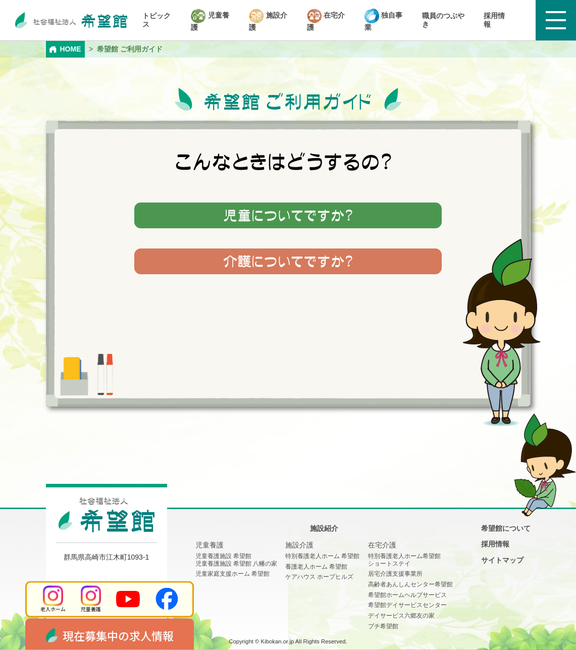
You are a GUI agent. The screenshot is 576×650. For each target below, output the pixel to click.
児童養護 (210, 20)
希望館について (506, 528)
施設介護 (268, 20)
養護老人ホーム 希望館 (316, 566)
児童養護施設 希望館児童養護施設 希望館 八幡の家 (236, 560)
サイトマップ (502, 560)
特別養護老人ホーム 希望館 (322, 556)
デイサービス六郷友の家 (401, 615)
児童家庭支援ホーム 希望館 (232, 573)
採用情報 (494, 20)
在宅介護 (326, 20)
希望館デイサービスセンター (407, 605)
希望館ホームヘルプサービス (407, 594)
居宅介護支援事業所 (395, 573)
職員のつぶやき (443, 20)
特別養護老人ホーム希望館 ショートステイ (404, 560)
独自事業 (383, 20)
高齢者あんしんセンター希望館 (410, 584)
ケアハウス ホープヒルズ (319, 576)
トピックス (156, 20)
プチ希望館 (383, 626)
